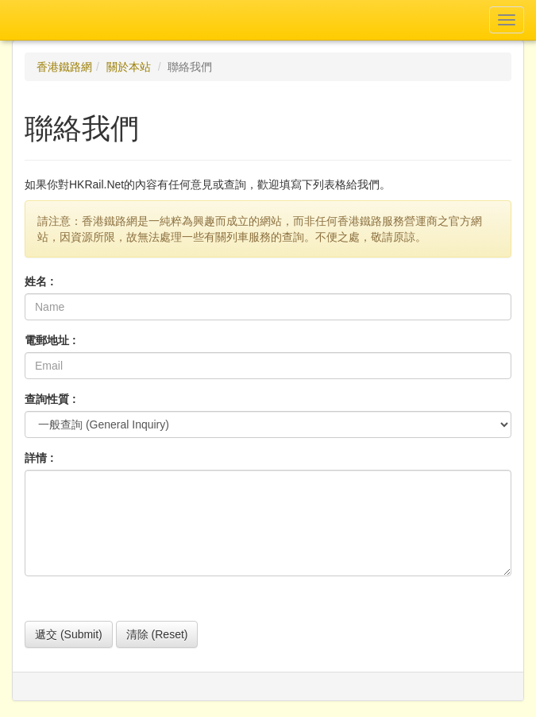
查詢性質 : (50, 399)
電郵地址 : (50, 340)
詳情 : (39, 458)
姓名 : (39, 281)
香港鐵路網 (64, 66)
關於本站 (128, 66)
